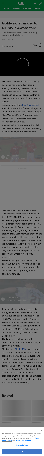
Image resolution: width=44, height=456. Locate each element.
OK (22, 452)
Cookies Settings (22, 445)
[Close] (41, 430)
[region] (22, 441)
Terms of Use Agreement (23, 440)
